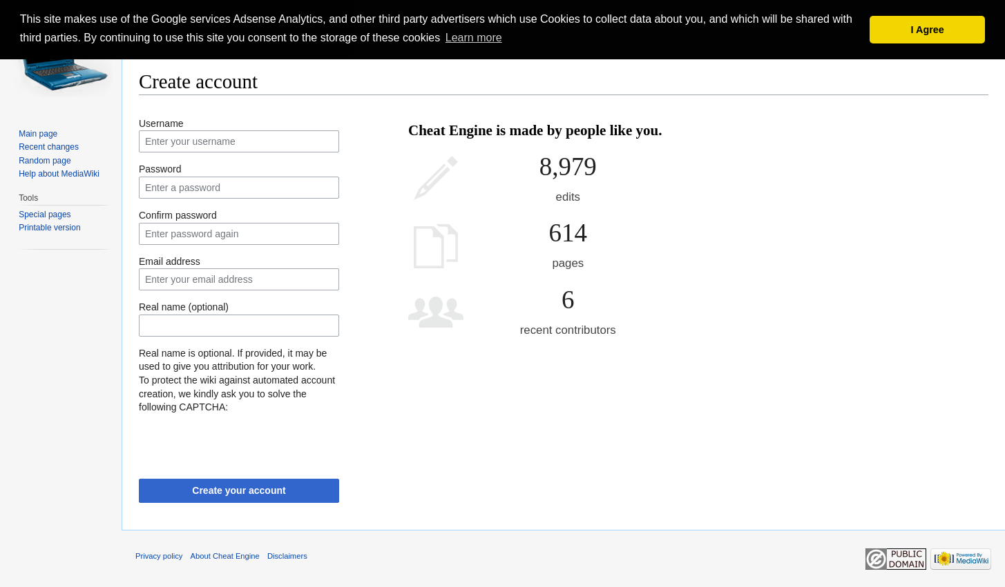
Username (161, 123)
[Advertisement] (825, 158)
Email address (169, 261)
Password (160, 169)
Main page (38, 134)
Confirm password (178, 215)
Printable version (49, 227)
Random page (44, 161)
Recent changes (49, 147)
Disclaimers (287, 556)
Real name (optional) (184, 306)
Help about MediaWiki (59, 174)
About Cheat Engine (225, 556)
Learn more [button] (474, 37)
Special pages (44, 214)
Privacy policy (158, 556)
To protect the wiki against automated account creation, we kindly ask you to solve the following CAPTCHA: (237, 393)
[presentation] (244, 441)
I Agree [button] (927, 29)
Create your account (238, 490)
